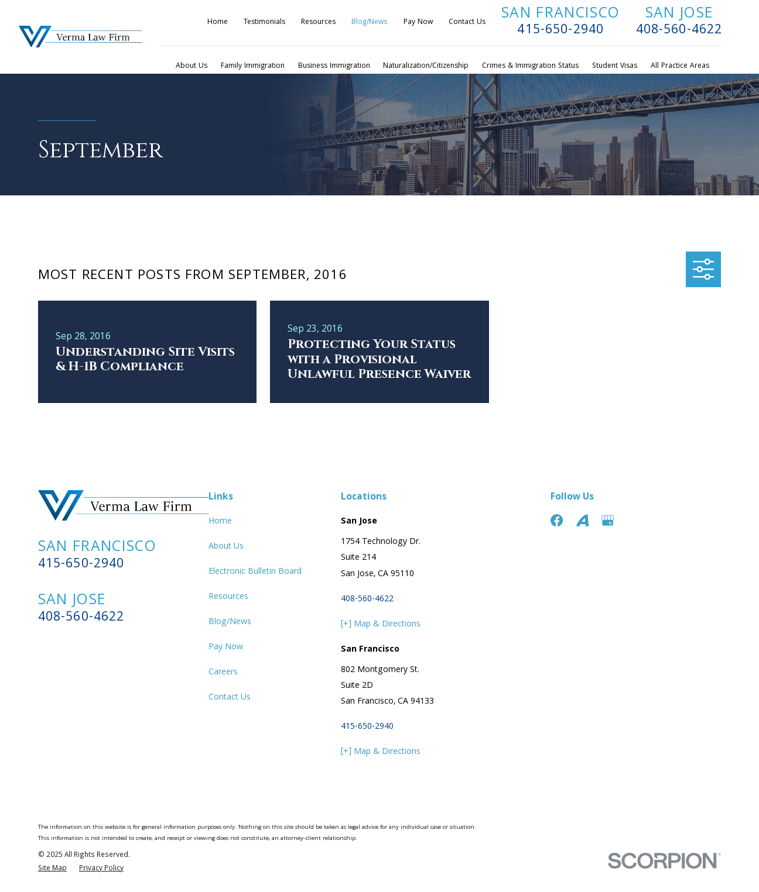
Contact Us (467, 22)
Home (217, 22)
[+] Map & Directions (380, 625)
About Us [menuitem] (191, 66)
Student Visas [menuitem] (614, 66)
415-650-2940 (560, 31)
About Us (226, 547)
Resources (318, 22)
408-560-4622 (679, 31)
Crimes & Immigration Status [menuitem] (530, 66)
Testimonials (264, 22)
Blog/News (369, 22)
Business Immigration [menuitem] (334, 66)
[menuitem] (52, 869)
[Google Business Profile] (607, 520)
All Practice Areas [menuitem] (680, 66)
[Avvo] (582, 520)
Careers (223, 673)
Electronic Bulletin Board (255, 572)
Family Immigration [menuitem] (253, 66)
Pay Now (418, 22)
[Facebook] (557, 520)
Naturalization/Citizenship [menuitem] (426, 66)
